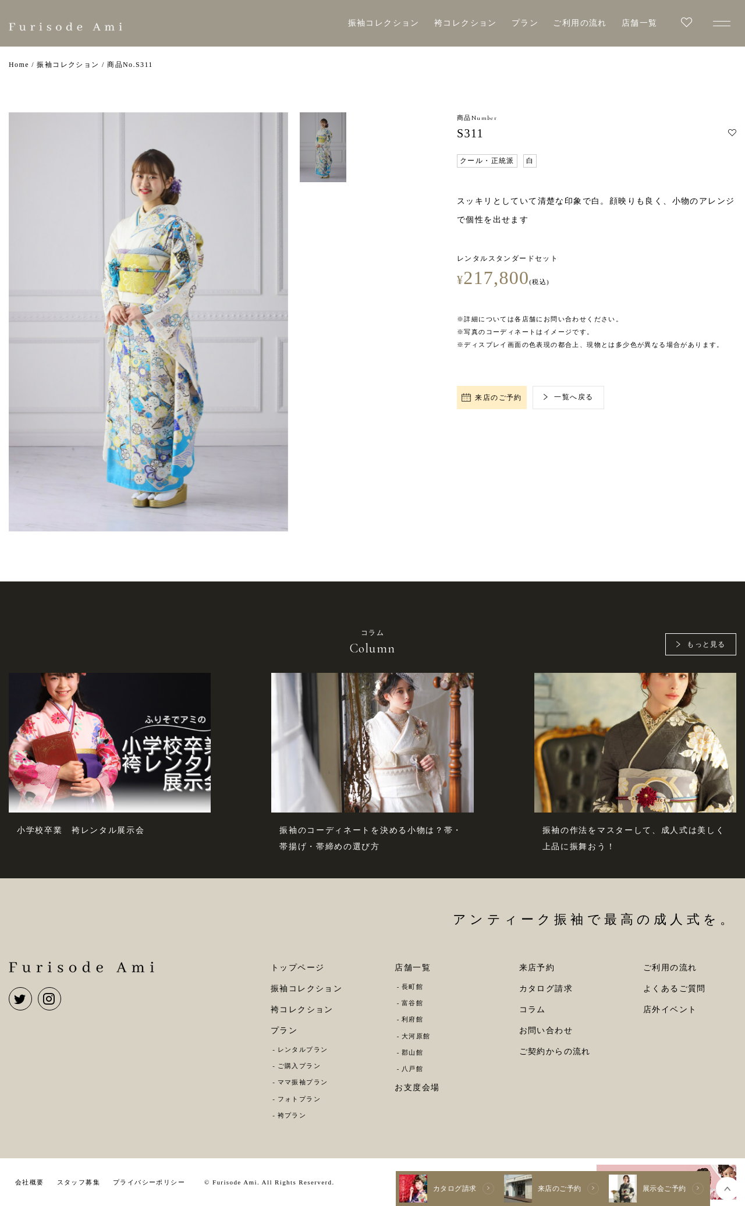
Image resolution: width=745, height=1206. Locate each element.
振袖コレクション (384, 23)
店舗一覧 (640, 23)
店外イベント (670, 1009)
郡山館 (412, 1052)
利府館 (412, 1019)
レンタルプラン (303, 1049)
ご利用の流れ (579, 23)
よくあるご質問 (674, 988)
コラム (532, 1009)
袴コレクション (465, 23)
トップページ (297, 967)
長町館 (412, 986)
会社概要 (29, 1182)
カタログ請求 (546, 988)
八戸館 (412, 1068)
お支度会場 (417, 1087)
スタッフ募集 (78, 1182)
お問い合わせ (546, 1030)
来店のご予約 (492, 397)
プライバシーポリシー (149, 1182)
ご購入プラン (299, 1065)
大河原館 (416, 1036)
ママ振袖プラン (303, 1082)
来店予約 (537, 967)
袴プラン (292, 1115)
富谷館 (412, 1002)
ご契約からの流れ (555, 1051)
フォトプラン (299, 1098)
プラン (525, 23)
